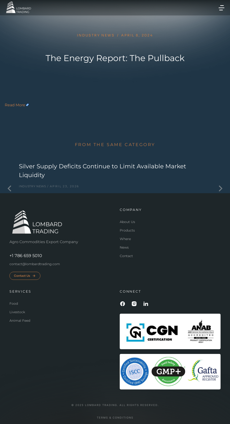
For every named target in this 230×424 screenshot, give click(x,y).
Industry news (96, 35)
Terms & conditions (115, 417)
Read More (15, 105)
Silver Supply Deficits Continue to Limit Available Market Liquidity (102, 171)
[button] (221, 8)
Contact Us (25, 276)
